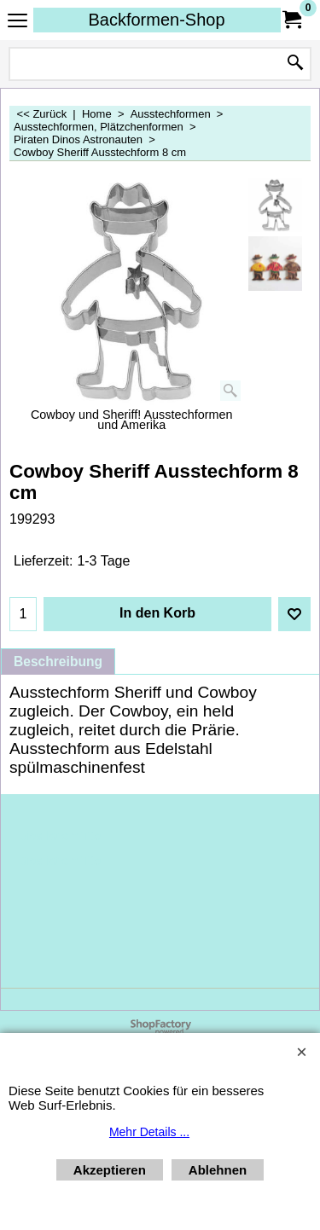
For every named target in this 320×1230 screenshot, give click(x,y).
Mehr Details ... (149, 1132)
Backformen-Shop (156, 19)
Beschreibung (58, 661)
